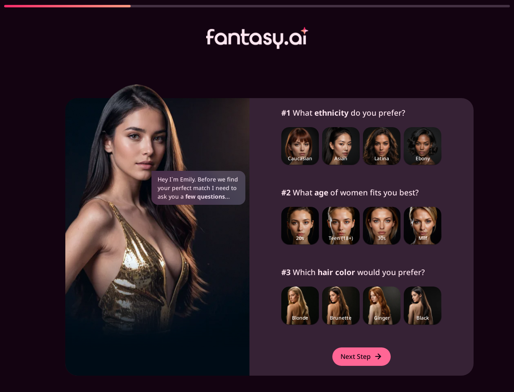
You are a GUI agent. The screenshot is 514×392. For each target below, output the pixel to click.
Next (361, 356)
